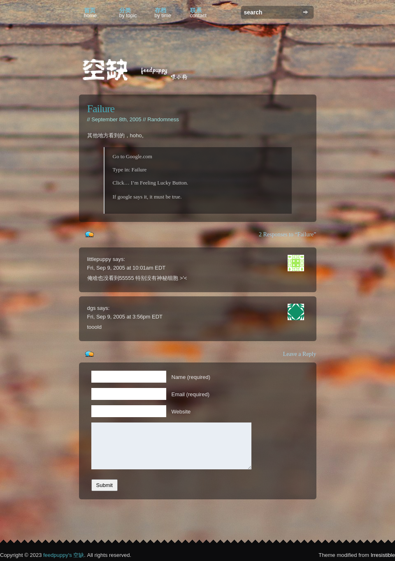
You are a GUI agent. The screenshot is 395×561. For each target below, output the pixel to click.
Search (305, 12)
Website (181, 412)
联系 (198, 12)
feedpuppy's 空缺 (63, 555)
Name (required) (191, 377)
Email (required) (190, 394)
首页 (90, 12)
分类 (128, 12)
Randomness (163, 119)
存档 (163, 12)
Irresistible (383, 555)
